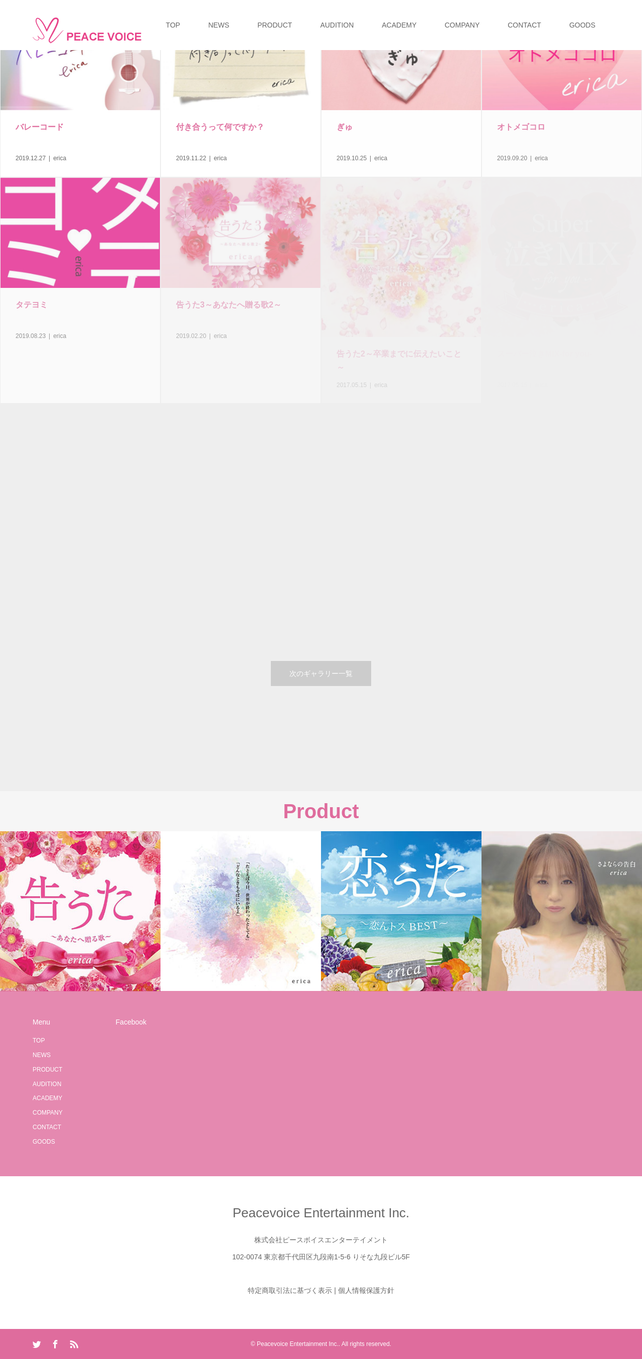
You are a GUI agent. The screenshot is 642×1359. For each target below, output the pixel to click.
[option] (80, 911)
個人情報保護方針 (366, 1290)
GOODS (582, 25)
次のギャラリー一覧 (321, 673)
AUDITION (337, 25)
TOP (173, 25)
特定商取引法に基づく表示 (290, 1290)
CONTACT (524, 25)
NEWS (218, 25)
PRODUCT (274, 25)
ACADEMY (399, 25)
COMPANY (462, 25)
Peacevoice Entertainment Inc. (321, 1212)
